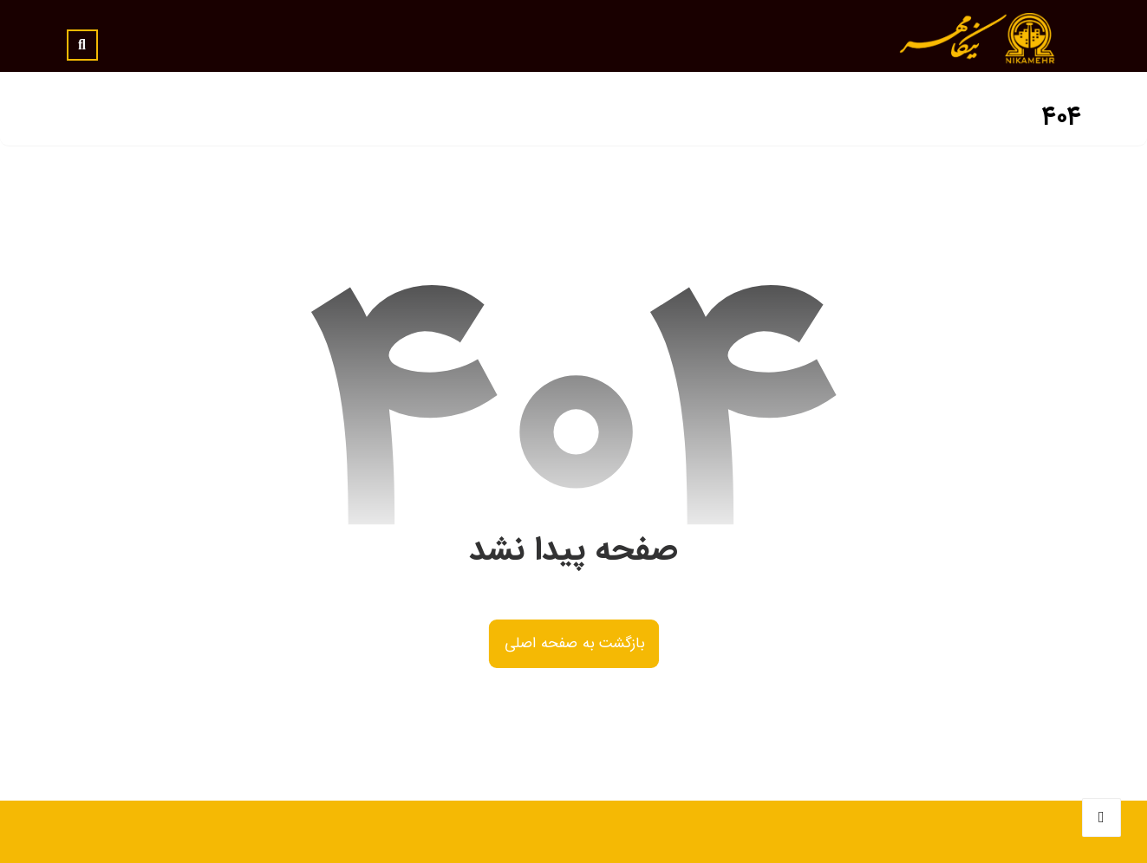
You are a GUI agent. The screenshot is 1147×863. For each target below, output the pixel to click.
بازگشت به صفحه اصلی (573, 644)
